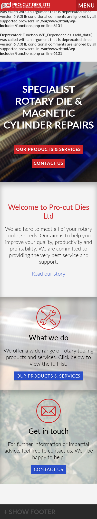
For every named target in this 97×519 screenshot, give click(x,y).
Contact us (48, 469)
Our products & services (49, 376)
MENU (86, 5)
